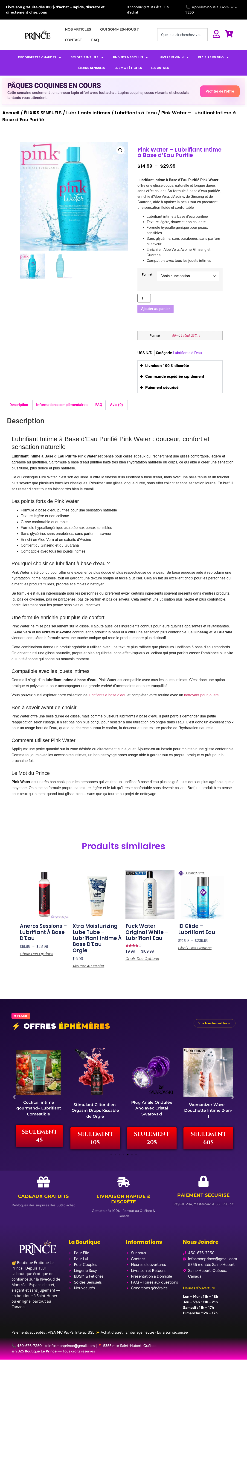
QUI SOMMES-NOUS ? (119, 29)
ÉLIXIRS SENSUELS (91, 68)
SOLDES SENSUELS (87, 57)
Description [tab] (18, 405)
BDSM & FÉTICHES (128, 68)
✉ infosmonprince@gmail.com (69, 1350)
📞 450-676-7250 (27, 1350)
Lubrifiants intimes (88, 113)
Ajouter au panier (155, 309)
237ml (195, 336)
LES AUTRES (160, 68)
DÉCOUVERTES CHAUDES (39, 57)
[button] (120, 150)
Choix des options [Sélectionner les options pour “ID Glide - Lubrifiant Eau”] (195, 948)
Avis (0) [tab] (116, 405)
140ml (185, 336)
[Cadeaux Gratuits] (43, 1186)
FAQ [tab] (98, 405)
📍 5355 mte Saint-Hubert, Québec (127, 1350)
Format (147, 274)
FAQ (95, 40)
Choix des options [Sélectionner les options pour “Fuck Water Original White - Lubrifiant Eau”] (142, 959)
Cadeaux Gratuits (43, 1200)
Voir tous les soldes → (214, 1023)
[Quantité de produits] (144, 298)
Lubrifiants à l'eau (136, 113)
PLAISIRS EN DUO (213, 57)
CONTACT (73, 40)
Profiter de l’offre (220, 91)
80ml (175, 336)
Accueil (10, 113)
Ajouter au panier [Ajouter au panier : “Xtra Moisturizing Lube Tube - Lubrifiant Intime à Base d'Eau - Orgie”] (88, 966)
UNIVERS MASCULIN (130, 57)
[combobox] (182, 34)
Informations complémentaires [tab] (61, 405)
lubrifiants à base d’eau (107, 695)
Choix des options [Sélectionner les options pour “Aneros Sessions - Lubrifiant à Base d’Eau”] (36, 954)
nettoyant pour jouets (201, 695)
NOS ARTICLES (78, 29)
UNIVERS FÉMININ (173, 57)
